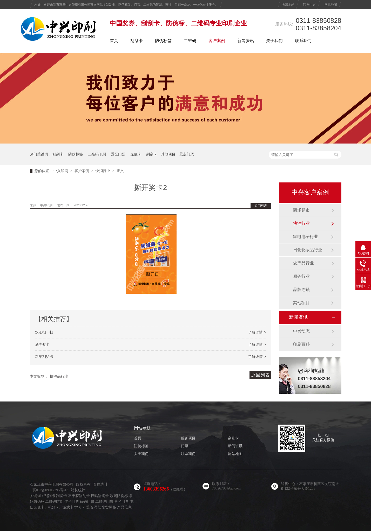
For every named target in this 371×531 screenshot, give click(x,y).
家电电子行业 (305, 236)
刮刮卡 (136, 40)
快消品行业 (59, 376)
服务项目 (188, 438)
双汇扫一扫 (44, 332)
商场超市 (301, 210)
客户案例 (216, 40)
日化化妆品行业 (307, 250)
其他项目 (168, 154)
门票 (184, 446)
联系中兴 (309, 4)
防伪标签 (163, 40)
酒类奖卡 (42, 344)
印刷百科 (301, 344)
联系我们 (303, 40)
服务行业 (301, 276)
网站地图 (331, 4)
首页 (114, 40)
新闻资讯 (245, 40)
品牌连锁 (301, 289)
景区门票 (118, 154)
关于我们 (274, 40)
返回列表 (261, 206)
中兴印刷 (60, 171)
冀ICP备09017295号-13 (50, 490)
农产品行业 (303, 263)
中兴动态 (301, 331)
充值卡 (135, 154)
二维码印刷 (97, 154)
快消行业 (103, 171)
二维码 (190, 40)
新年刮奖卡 (44, 357)
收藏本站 (288, 4)
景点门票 (186, 154)
